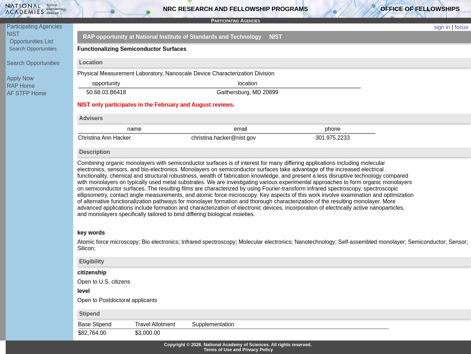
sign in (442, 27)
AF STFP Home (26, 93)
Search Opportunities (33, 49)
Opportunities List (31, 41)
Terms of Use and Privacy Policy (238, 349)
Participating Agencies (34, 26)
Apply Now (20, 78)
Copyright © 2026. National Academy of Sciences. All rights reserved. (238, 344)
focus (461, 27)
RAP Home (21, 86)
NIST (13, 34)
